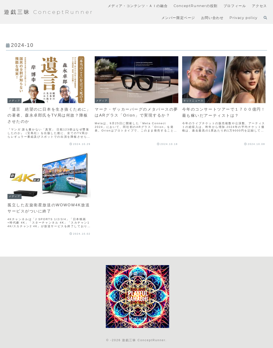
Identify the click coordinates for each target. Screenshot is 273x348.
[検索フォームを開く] (265, 17)
